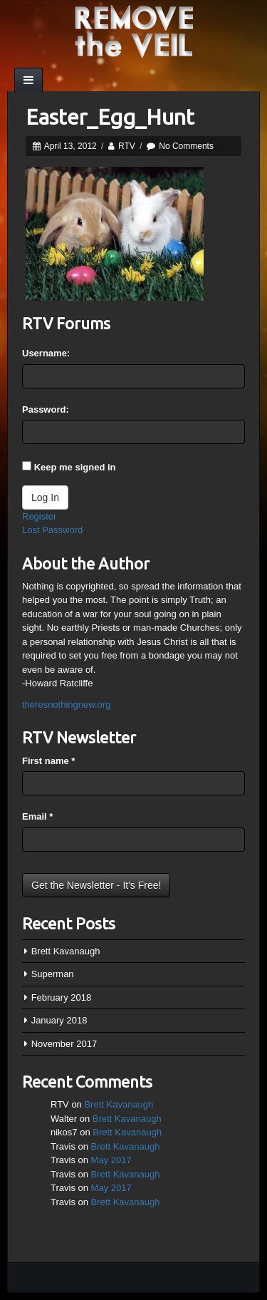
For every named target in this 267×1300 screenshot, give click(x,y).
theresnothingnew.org (66, 704)
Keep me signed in (75, 467)
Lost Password (52, 530)
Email (37, 816)
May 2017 (111, 1160)
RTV (126, 146)
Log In (45, 497)
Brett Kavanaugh (65, 951)
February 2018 (61, 997)
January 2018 (59, 1020)
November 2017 (64, 1043)
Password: (45, 409)
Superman (52, 974)
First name (48, 760)
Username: (46, 353)
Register (39, 516)
